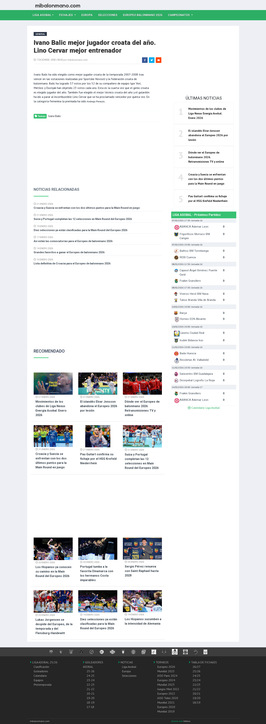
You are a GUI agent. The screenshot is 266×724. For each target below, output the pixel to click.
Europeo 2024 (166, 680)
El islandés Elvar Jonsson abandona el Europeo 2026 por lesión (98, 406)
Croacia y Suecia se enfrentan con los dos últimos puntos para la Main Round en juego (87, 207)
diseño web (177, 721)
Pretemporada (42, 684)
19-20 (90, 698)
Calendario (40, 675)
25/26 (196, 671)
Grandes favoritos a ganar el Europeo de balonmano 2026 (69, 252)
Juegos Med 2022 (168, 689)
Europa (88, 15)
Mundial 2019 (166, 711)
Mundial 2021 (166, 702)
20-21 (90, 693)
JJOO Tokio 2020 (167, 698)
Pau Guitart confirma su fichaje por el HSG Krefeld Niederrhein (98, 459)
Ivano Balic (54, 116)
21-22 (90, 689)
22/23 (196, 684)
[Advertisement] (98, 151)
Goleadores (41, 671)
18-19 (90, 702)
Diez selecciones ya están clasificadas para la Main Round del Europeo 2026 (80, 230)
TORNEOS (161, 662)
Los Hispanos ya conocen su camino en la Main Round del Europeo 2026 (53, 571)
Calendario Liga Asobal (204, 408)
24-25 (90, 675)
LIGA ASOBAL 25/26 (43, 662)
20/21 (196, 693)
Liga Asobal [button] (42, 15)
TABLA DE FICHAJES (203, 662)
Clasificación (41, 667)
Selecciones (109, 15)
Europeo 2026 (166, 667)
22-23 (90, 684)
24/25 (196, 675)
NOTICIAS (125, 662)
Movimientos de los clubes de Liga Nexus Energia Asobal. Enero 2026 (207, 113)
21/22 (196, 689)
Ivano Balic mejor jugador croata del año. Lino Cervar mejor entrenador (95, 46)
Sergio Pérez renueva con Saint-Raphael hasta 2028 (142, 571)
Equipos (38, 680)
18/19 (196, 702)
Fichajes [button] (66, 15)
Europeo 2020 (166, 707)
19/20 (196, 698)
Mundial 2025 (166, 671)
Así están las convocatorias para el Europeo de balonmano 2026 (73, 241)
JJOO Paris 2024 (167, 675)
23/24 (196, 680)
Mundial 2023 (166, 684)
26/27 (196, 667)
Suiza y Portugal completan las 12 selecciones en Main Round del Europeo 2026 (83, 219)
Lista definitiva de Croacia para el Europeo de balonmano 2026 (72, 263)
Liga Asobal (129, 667)
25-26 (90, 671)
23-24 (90, 680)
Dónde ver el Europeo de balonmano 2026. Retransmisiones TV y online (206, 157)
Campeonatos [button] (179, 15)
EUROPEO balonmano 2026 (144, 15)
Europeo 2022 (166, 693)
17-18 (90, 707)
